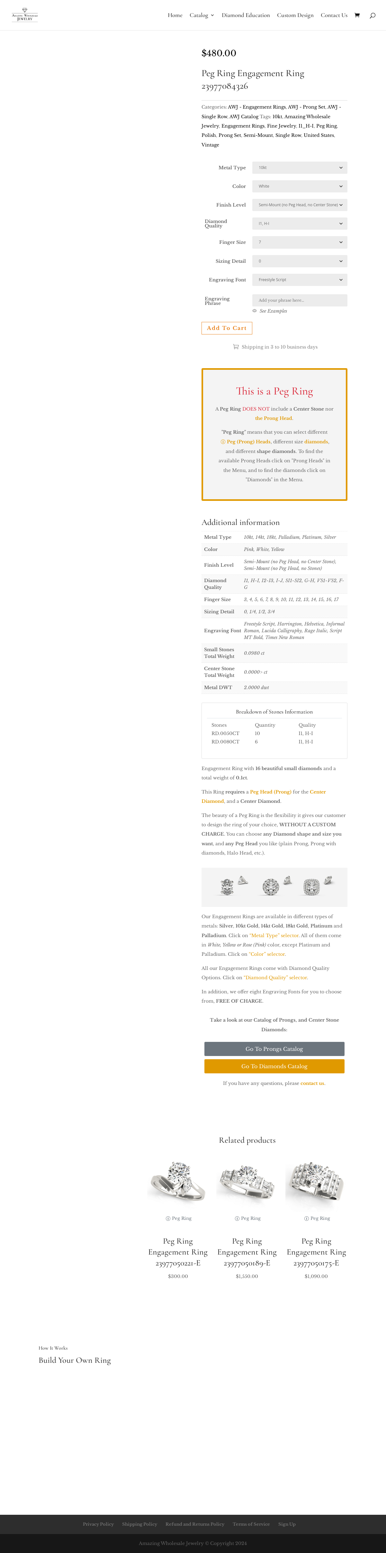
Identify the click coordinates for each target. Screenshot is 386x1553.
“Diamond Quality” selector (275, 978)
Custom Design (295, 16)
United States (319, 135)
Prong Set (230, 135)
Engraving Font (227, 280)
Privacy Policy (98, 1524)
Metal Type (232, 167)
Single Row (288, 135)
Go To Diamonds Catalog (274, 1066)
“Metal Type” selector (274, 935)
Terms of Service (251, 1524)
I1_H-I (306, 126)
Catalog (199, 16)
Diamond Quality (216, 223)
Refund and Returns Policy (195, 1524)
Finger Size (232, 242)
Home (175, 16)
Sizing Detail (231, 261)
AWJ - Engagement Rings (257, 107)
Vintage (210, 145)
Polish (209, 135)
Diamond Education (246, 16)
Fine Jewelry (281, 126)
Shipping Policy (139, 1524)
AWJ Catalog (243, 117)
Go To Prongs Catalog (274, 1049)
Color (239, 186)
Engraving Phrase (217, 301)
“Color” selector (267, 954)
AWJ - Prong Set (306, 107)
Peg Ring (326, 126)
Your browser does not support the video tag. (111, 85)
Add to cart (227, 328)
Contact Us (334, 16)
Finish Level (231, 205)
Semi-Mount (258, 135)
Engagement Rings (243, 126)
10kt (277, 117)
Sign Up (287, 1524)
